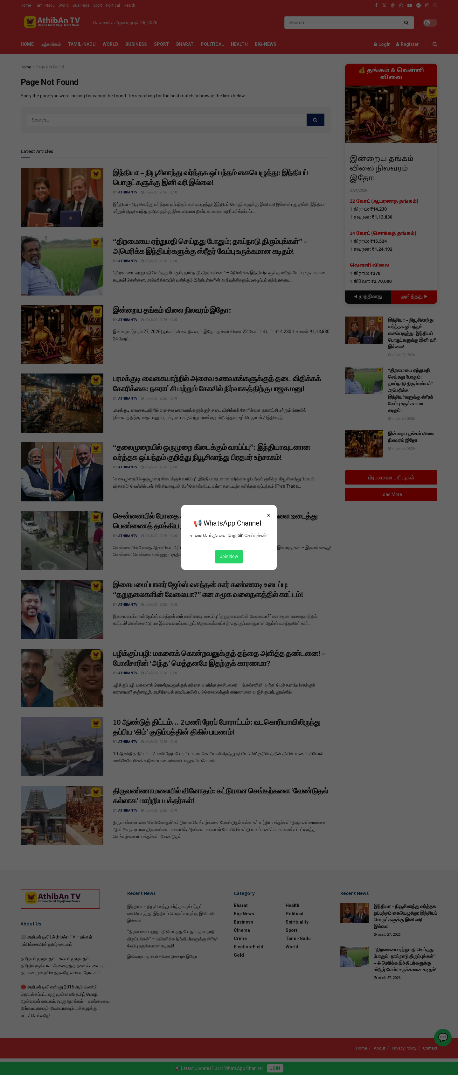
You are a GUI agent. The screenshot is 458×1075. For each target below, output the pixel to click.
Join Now (229, 556)
